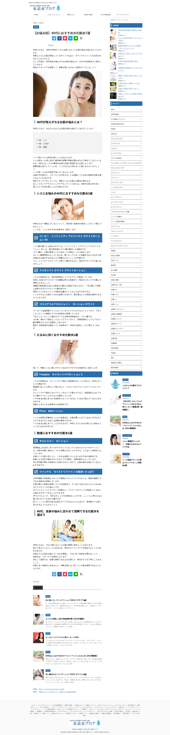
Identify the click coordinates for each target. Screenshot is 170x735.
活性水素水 (116, 713)
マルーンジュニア (74, 707)
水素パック (45, 713)
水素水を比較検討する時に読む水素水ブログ (85, 729)
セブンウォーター (119, 705)
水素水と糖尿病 (106, 713)
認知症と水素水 (94, 713)
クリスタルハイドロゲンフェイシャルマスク (110, 709)
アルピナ (91, 709)
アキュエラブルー (87, 707)
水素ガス (36, 713)
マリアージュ (62, 707)
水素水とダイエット (57, 713)
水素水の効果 (88, 14)
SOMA (84, 709)
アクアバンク (99, 707)
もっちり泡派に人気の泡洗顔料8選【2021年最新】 (65, 619)
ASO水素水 (131, 705)
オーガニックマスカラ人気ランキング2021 (62, 637)
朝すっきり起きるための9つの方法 (51, 689)
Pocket (50, 45)
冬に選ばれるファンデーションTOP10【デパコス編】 (66, 674)
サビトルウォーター (76, 711)
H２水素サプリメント (73, 709)
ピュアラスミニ (35, 709)
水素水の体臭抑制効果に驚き (128, 61)
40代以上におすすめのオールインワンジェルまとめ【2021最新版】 (72, 656)
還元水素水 (126, 713)
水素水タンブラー (71, 713)
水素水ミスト (83, 713)
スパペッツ (128, 709)
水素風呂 (39, 711)
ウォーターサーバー (123, 14)
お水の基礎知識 (105, 14)
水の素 (127, 711)
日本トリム (60, 709)
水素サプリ (122, 707)
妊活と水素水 (119, 711)
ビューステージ (89, 711)
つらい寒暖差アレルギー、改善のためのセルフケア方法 (131, 444)
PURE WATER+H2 (50, 711)
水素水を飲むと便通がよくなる (128, 83)
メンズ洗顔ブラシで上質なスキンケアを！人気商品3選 (131, 462)
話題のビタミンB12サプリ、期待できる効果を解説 (57, 692)
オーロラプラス (62, 711)
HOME (36, 14)
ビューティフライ (110, 707)
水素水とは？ (71, 14)
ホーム (33, 705)
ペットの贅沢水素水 (49, 709)
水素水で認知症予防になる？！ (128, 88)
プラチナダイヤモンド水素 (104, 711)
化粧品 (37, 581)
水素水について (90, 705)
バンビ (53, 707)
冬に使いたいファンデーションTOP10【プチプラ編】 (66, 600)
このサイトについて (53, 14)
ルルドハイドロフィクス (104, 705)
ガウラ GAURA (44, 707)
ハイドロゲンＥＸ (133, 707)
